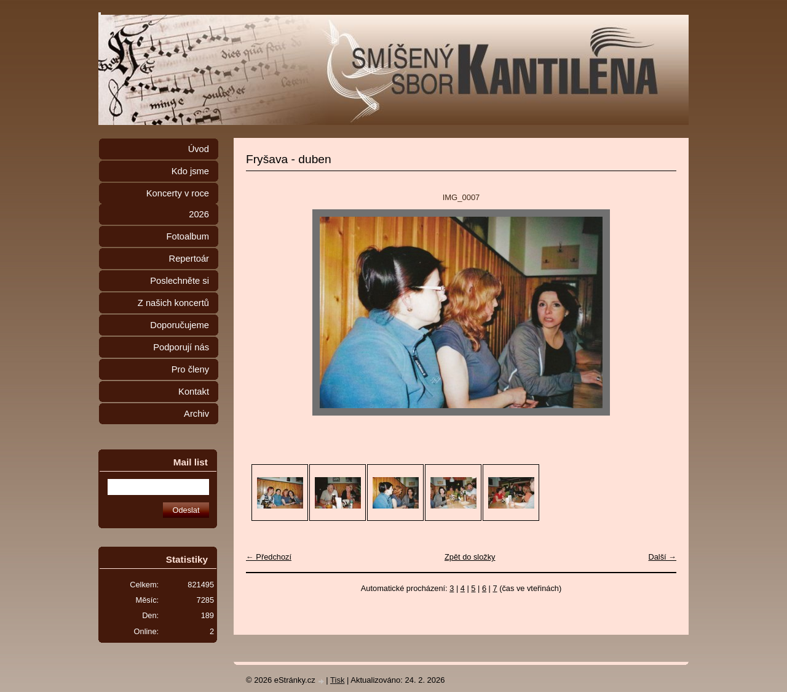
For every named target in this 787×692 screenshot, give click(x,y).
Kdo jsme (190, 171)
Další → (662, 556)
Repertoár (189, 259)
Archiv (196, 414)
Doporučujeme (179, 325)
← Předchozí (268, 556)
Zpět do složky (470, 556)
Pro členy (190, 369)
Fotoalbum (187, 236)
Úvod (198, 149)
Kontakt (193, 391)
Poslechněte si (179, 281)
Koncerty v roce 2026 (177, 203)
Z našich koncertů (173, 303)
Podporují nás (181, 347)
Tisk (337, 680)
